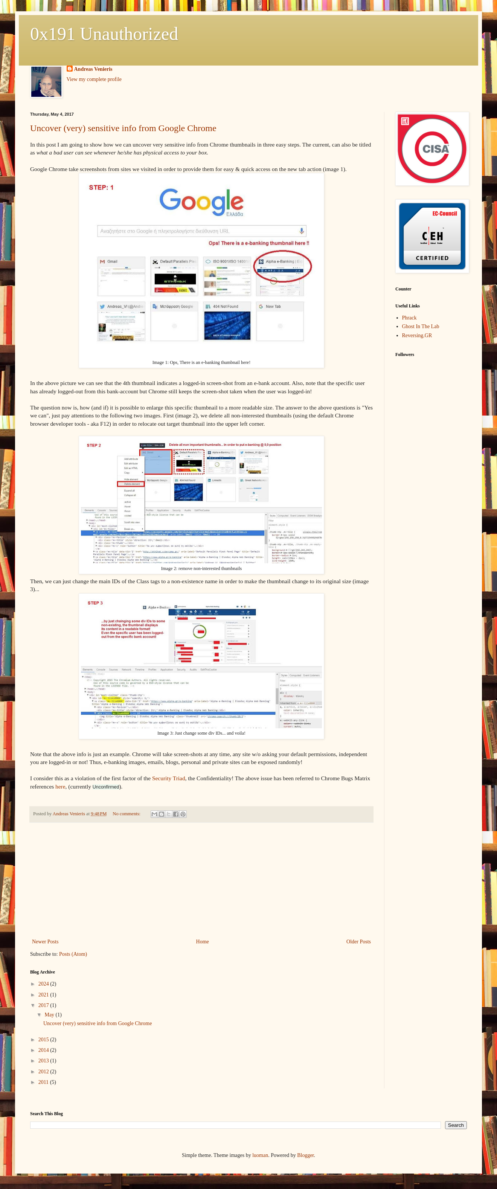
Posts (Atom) (73, 954)
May (49, 1015)
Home (202, 941)
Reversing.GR (417, 335)
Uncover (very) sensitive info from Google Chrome (123, 128)
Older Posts (358, 941)
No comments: (127, 813)
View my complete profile (94, 79)
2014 (44, 1050)
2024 (44, 984)
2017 (44, 1005)
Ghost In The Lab (420, 326)
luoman (260, 1155)
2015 (44, 1039)
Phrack (409, 318)
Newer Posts (45, 941)
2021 (44, 995)
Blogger (305, 1155)
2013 (44, 1061)
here (60, 786)
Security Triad (168, 778)
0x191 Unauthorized (104, 34)
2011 (44, 1082)
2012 (44, 1071)
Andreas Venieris (93, 69)
